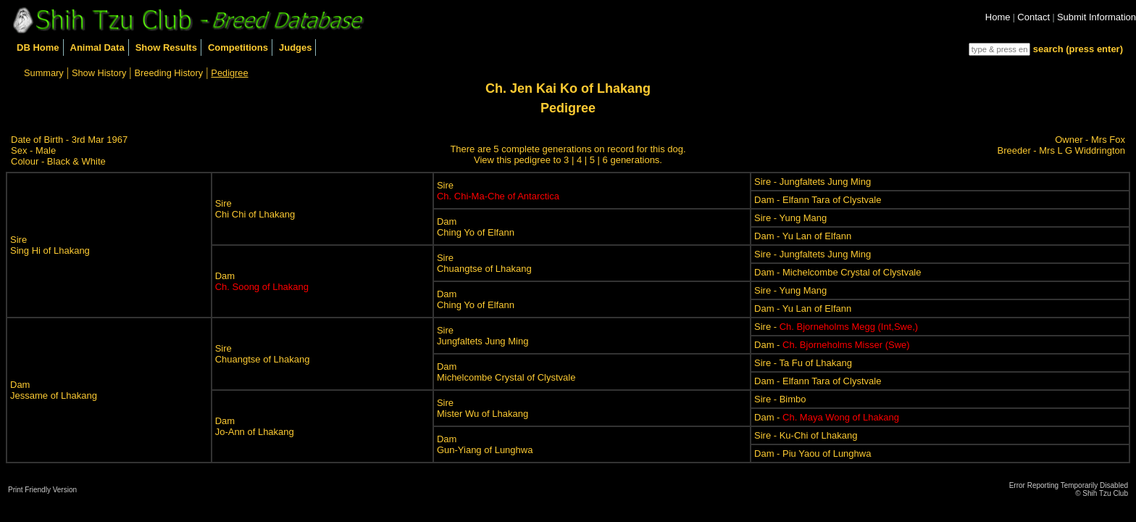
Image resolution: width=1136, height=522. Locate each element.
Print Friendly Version (42, 490)
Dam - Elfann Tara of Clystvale (817, 199)
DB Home (38, 47)
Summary (44, 72)
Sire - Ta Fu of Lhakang (803, 362)
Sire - (836, 326)
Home (998, 17)
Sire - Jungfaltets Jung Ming (812, 181)
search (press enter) (1078, 49)
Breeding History (169, 72)
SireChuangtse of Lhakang (484, 263)
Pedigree (229, 72)
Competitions (238, 47)
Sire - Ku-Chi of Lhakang (805, 435)
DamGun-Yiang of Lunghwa (485, 444)
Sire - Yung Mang (790, 217)
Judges (295, 47)
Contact (1033, 17)
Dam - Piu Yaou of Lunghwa (812, 453)
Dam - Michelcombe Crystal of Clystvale (837, 272)
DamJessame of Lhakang (53, 390)
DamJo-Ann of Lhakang (254, 426)
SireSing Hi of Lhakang (50, 245)
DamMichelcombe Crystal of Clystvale (506, 372)
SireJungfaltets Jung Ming (482, 336)
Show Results (166, 47)
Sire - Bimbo (780, 399)
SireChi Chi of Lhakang (255, 209)
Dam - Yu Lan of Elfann (802, 236)
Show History (99, 72)
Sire (498, 191)
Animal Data (97, 47)
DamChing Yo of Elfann (475, 227)
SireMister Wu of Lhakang (482, 408)
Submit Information (1096, 17)
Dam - (832, 344)
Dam (262, 281)
